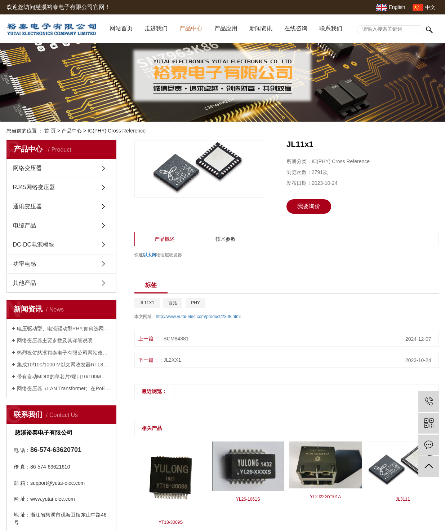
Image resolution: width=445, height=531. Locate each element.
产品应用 (225, 28)
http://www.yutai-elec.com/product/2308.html (198, 316)
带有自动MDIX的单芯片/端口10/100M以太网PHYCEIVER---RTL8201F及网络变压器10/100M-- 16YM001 (64, 376)
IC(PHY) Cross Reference (117, 131)
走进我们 (156, 28)
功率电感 (24, 264)
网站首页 (121, 28)
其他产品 (24, 283)
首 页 (50, 131)
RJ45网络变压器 (34, 187)
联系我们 (330, 28)
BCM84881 (176, 338)
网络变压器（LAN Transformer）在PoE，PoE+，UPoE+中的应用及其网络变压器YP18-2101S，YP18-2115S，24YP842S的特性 (64, 388)
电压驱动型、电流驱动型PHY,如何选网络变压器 (64, 328)
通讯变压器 (27, 206)
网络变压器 (27, 168)
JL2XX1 (172, 360)
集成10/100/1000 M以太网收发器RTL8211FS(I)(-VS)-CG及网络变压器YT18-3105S (64, 364)
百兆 (172, 302)
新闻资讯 (260, 28)
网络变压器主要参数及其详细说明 (55, 340)
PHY (195, 302)
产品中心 (191, 28)
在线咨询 (295, 28)
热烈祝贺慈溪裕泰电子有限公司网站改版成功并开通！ (64, 353)
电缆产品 (24, 225)
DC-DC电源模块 (34, 244)
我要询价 (308, 206)
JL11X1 (147, 302)
